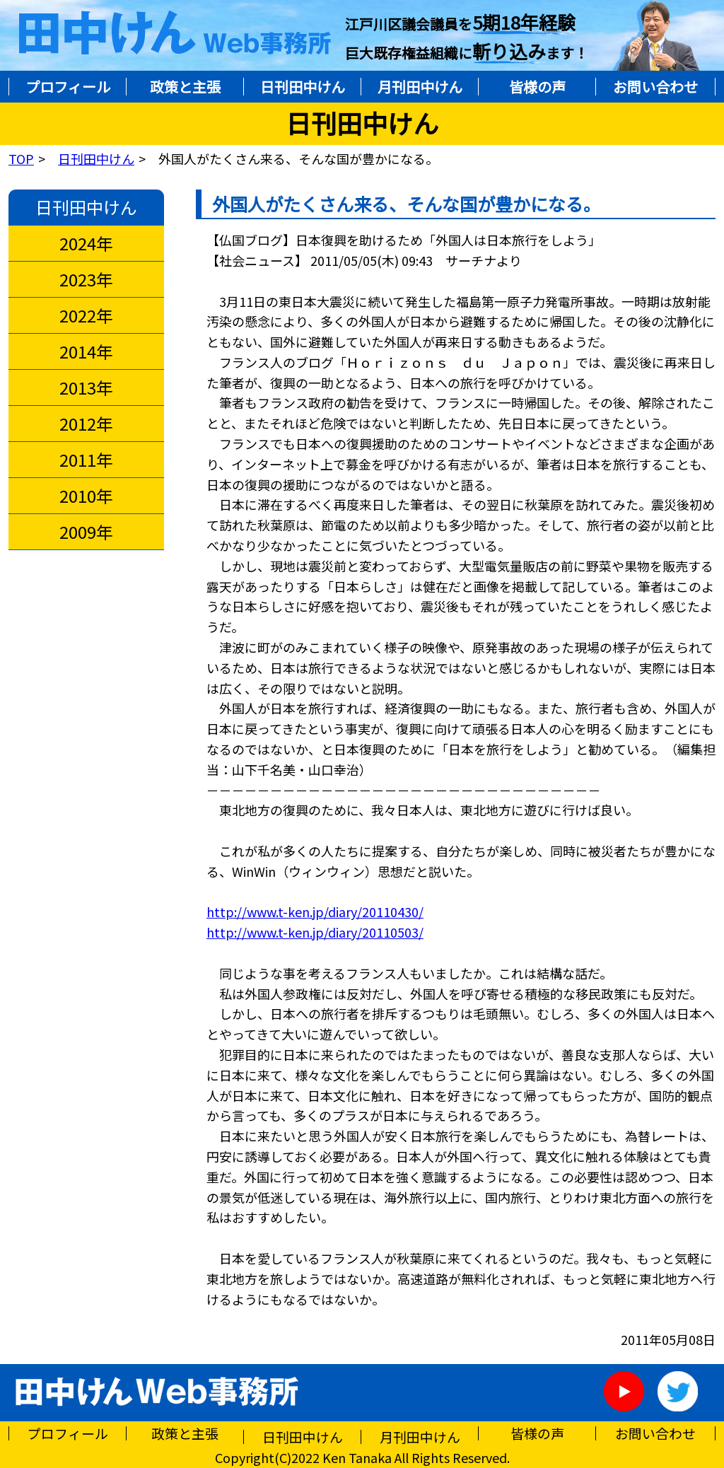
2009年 (86, 531)
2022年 (86, 315)
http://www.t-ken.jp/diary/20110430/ (315, 911)
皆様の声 (537, 86)
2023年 (86, 279)
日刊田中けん (302, 86)
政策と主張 (185, 86)
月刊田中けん (420, 86)
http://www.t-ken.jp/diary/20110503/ (315, 932)
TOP (21, 158)
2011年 (86, 459)
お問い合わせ (655, 86)
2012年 (86, 423)
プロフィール (67, 86)
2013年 (86, 387)
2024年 (86, 243)
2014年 (86, 351)
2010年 (86, 495)
